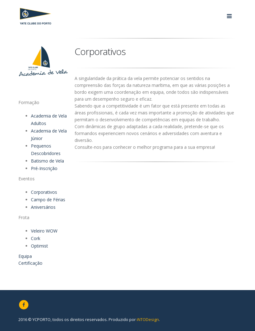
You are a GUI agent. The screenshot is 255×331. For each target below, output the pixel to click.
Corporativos (44, 192)
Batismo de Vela (47, 161)
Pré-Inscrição (44, 168)
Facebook (23, 304)
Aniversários (43, 207)
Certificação (30, 263)
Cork (35, 238)
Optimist (39, 246)
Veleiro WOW (44, 231)
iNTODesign (148, 319)
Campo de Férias (48, 200)
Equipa (25, 256)
